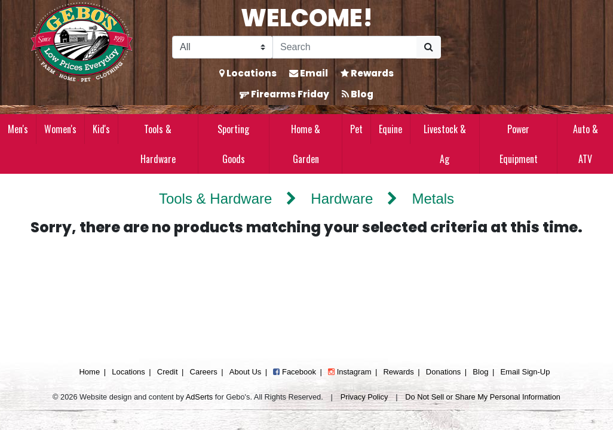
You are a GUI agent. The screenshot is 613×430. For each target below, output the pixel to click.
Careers (203, 371)
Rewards (367, 73)
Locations (248, 73)
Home (89, 371)
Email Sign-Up (525, 371)
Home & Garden (305, 144)
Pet (356, 129)
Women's (60, 129)
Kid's (101, 129)
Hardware (342, 199)
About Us (245, 371)
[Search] (344, 47)
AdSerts (199, 396)
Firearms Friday (284, 94)
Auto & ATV (585, 144)
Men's (18, 129)
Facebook (294, 371)
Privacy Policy (364, 396)
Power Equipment (518, 144)
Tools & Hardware (158, 144)
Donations (443, 371)
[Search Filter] (222, 47)
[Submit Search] (428, 47)
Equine (390, 129)
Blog (357, 94)
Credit (167, 371)
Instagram (349, 371)
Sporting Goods (233, 144)
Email (308, 73)
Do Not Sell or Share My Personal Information (482, 396)
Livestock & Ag (445, 144)
